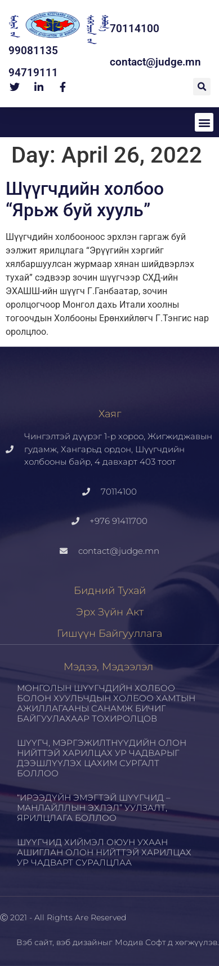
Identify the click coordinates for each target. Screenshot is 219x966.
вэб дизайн (79, 942)
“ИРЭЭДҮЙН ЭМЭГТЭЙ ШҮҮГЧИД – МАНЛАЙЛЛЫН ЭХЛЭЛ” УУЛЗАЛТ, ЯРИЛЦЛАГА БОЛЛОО (94, 807)
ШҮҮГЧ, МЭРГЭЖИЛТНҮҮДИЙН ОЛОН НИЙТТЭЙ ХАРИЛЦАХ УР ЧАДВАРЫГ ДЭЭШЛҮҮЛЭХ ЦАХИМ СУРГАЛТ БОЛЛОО (101, 758)
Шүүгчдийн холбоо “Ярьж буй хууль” (85, 199)
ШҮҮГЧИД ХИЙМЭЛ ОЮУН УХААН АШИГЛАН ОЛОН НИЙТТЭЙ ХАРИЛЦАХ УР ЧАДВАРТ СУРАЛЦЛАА (104, 852)
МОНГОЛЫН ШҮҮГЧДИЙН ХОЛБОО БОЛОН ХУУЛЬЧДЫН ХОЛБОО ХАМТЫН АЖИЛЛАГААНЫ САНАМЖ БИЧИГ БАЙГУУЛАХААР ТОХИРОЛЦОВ (106, 703)
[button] (202, 86)
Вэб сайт (34, 942)
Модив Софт (140, 942)
